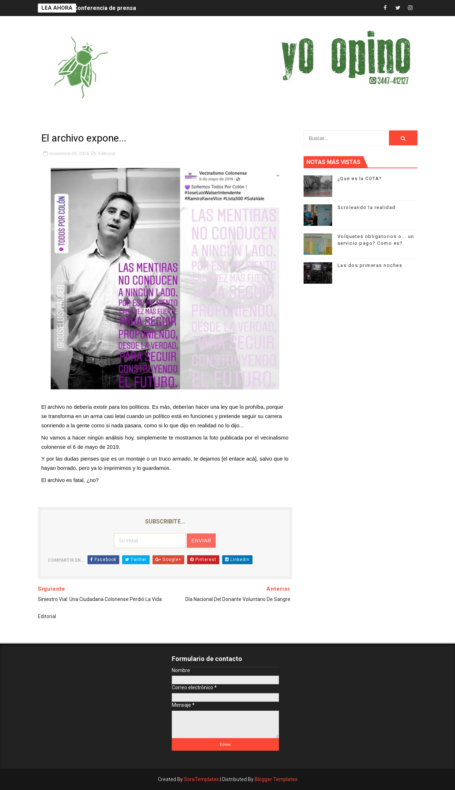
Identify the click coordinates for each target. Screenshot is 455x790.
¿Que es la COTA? (360, 178)
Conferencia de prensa (105, 8)
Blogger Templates (276, 779)
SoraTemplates (201, 779)
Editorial (106, 153)
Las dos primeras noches (370, 265)
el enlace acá (239, 459)
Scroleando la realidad (367, 207)
